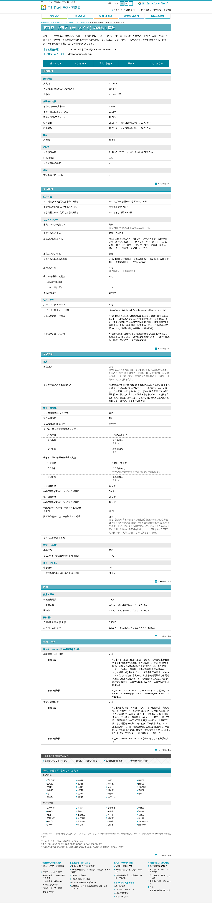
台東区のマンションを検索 (56, 761)
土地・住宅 (155, 63)
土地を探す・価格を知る (53, 881)
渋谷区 (50, 790)
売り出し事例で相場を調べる (83, 882)
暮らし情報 (85, 22)
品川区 (50, 787)
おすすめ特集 (48, 892)
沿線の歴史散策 (122, 893)
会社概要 (167, 10)
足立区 (50, 797)
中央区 (80, 780)
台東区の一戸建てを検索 (86, 761)
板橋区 (111, 794)
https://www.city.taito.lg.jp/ (79, 54)
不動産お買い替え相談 (52, 888)
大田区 (111, 787)
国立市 (111, 818)
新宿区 (141, 780)
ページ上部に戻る (163, 184)
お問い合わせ (146, 10)
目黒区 (80, 787)
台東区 (80, 784)
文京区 (50, 784)
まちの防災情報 (122, 896)
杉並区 (111, 790)
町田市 (50, 815)
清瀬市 (111, 821)
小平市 (111, 815)
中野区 (80, 790)
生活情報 (79, 63)
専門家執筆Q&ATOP (158, 866)
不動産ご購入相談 (50, 885)
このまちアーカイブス (124, 889)
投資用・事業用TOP (123, 866)
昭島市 (111, 811)
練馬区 (141, 794)
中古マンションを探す (52, 872)
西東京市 (142, 825)
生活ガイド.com (57, 841)
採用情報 (157, 10)
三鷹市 (141, 808)
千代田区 (51, 780)
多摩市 (50, 825)
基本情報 (54, 63)
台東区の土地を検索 (113, 761)
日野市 (141, 815)
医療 (130, 63)
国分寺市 (81, 818)
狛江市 (50, 821)
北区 (49, 794)
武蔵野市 (111, 808)
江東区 (141, 784)
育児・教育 (104, 63)
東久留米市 (143, 821)
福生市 (141, 818)
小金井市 (81, 815)
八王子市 (51, 808)
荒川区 (80, 794)
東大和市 (81, 821)
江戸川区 (111, 797)
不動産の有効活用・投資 (160, 890)
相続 (151, 887)
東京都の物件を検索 (139, 761)
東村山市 (51, 818)
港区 (110, 780)
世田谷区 (142, 787)
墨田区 (111, 784)
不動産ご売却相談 (79, 875)
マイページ (118, 10)
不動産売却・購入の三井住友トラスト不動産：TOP (59, 22)
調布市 (141, 811)
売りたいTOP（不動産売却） (83, 866)
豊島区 (141, 790)
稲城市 (80, 825)
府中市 (80, 811)
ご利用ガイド (130, 10)
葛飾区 (80, 797)
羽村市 (111, 825)
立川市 (80, 808)
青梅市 (50, 811)
